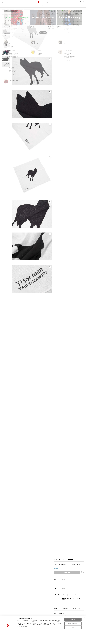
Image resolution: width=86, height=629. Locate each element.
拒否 (73, 621)
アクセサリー (68, 608)
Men (56, 568)
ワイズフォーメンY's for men (63, 560)
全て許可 (73, 613)
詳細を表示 (57, 626)
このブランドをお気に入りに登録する (62, 557)
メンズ (63, 608)
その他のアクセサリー (76, 608)
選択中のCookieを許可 (73, 617)
